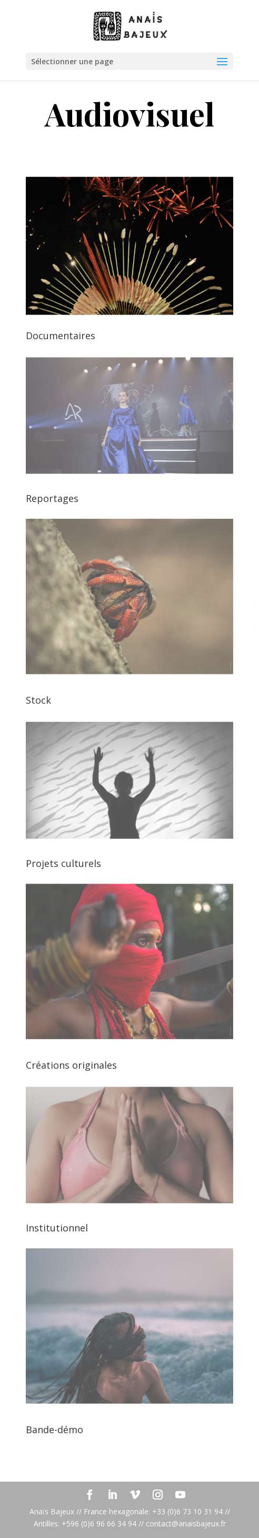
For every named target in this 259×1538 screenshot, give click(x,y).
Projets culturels (63, 863)
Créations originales (71, 1065)
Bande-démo (54, 1429)
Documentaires (60, 335)
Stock (38, 700)
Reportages (52, 498)
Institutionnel (57, 1227)
